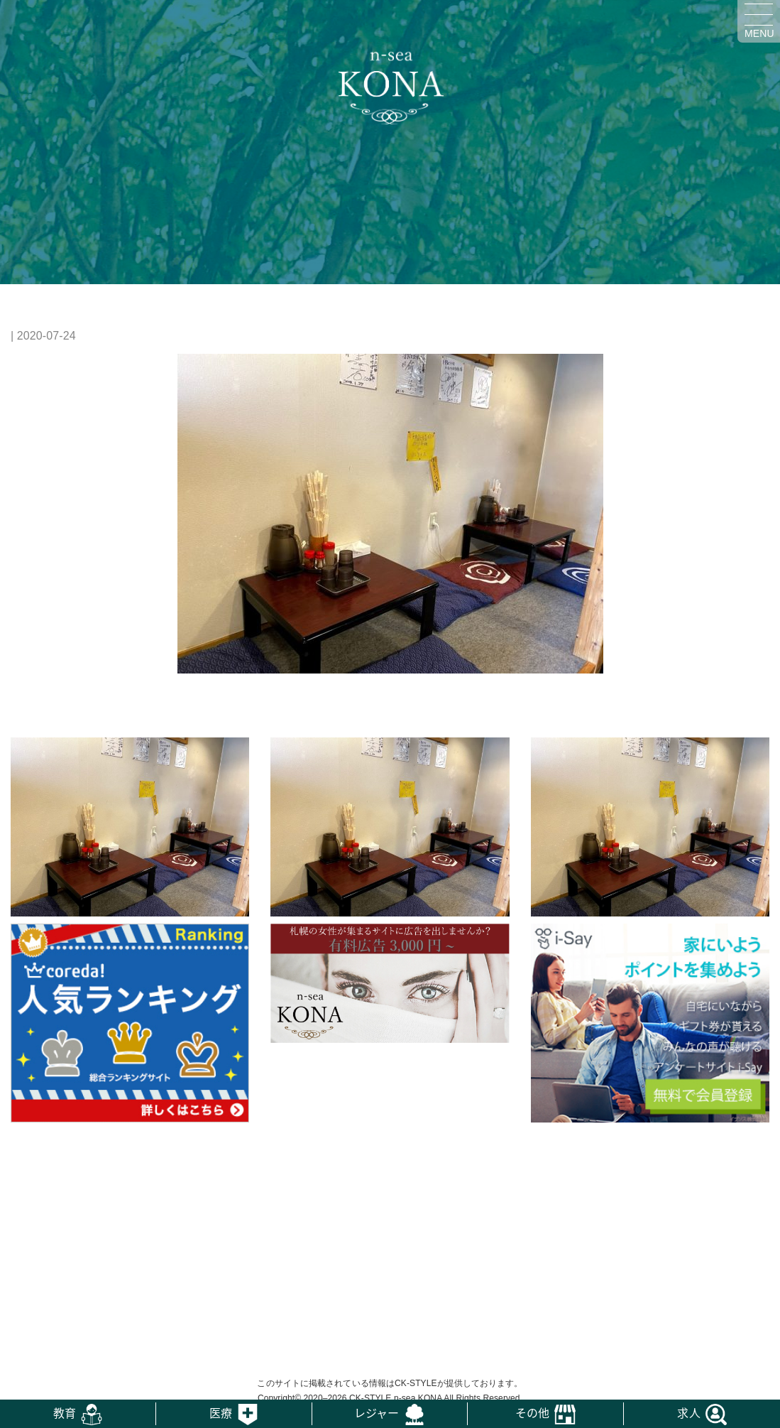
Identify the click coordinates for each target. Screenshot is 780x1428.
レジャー (376, 1412)
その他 (532, 1412)
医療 (220, 1412)
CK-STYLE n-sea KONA (395, 1398)
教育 (64, 1412)
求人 (688, 1412)
